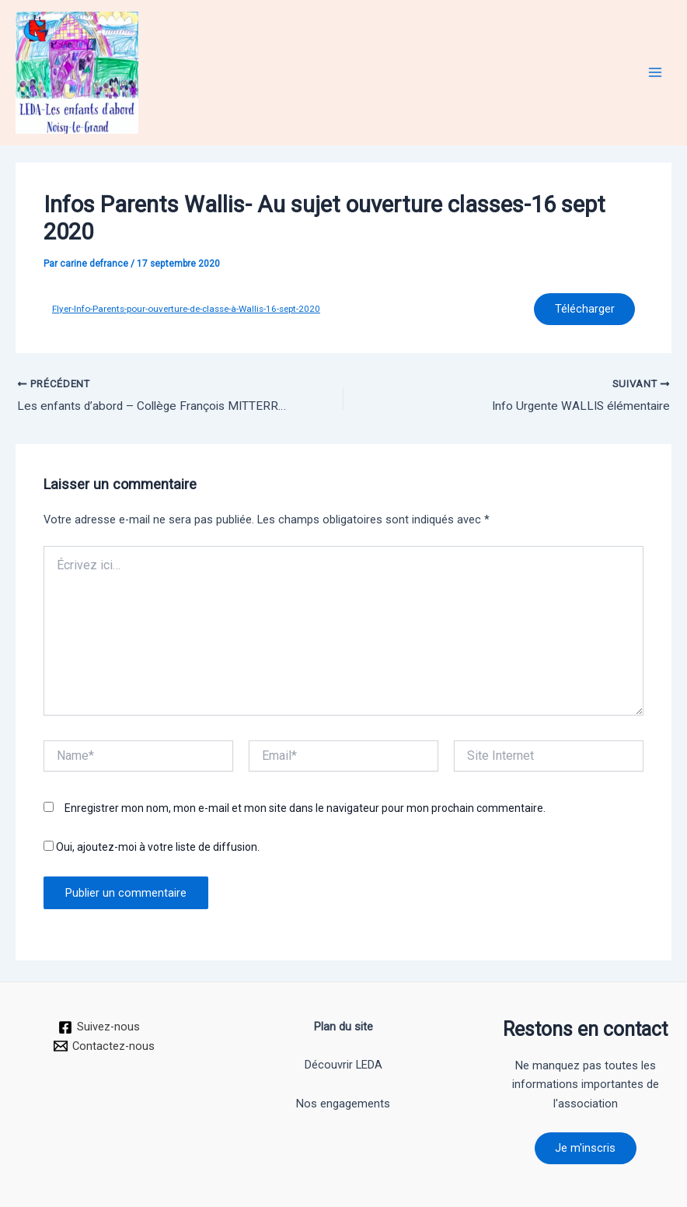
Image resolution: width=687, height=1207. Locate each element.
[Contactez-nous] (104, 1044)
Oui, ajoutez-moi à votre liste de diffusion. (152, 849)
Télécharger (583, 310)
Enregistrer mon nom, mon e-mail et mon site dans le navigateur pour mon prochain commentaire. (305, 810)
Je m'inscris (585, 1147)
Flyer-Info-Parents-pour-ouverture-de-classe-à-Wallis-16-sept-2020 (186, 309)
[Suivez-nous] (99, 1026)
